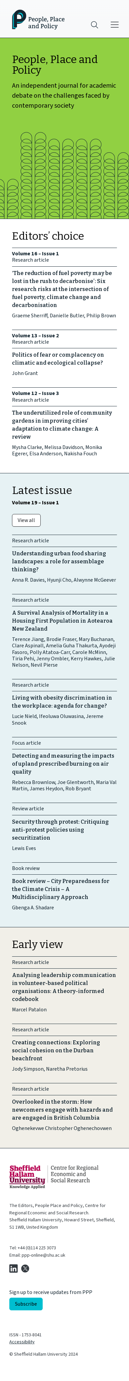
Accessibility (22, 1342)
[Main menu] (114, 25)
